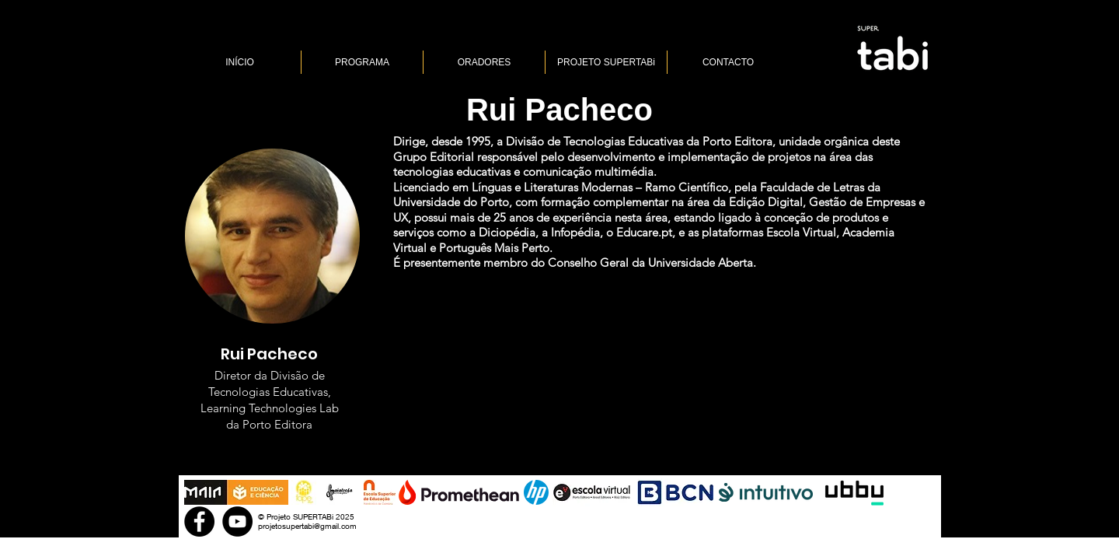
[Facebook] (199, 521)
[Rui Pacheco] (559, 109)
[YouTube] (237, 521)
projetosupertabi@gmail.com (307, 525)
